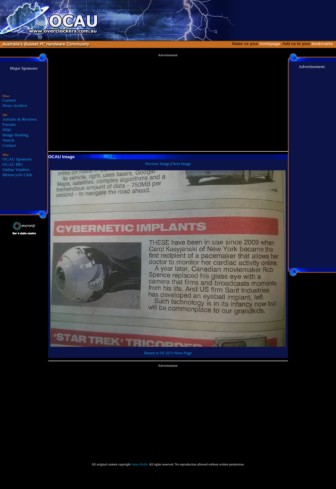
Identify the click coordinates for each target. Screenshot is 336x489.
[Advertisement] (168, 102)
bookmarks (323, 43)
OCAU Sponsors (17, 159)
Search (8, 140)
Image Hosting (15, 134)
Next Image (182, 163)
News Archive (15, 105)
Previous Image (157, 163)
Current (9, 100)
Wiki (7, 129)
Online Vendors (16, 169)
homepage (270, 43)
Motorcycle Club (17, 174)
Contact (9, 145)
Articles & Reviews (20, 119)
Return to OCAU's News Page (168, 353)
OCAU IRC (13, 164)
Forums (9, 124)
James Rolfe (139, 464)
